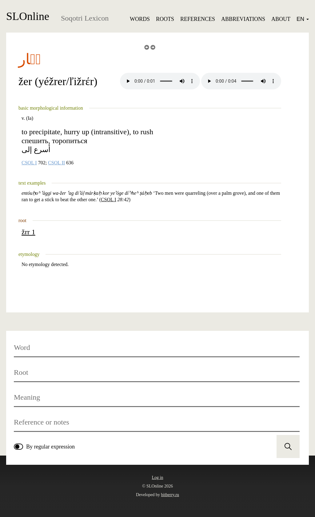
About (280, 19)
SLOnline (27, 16)
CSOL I (29, 162)
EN (303, 19)
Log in (157, 477)
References (197, 19)
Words (140, 19)
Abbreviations (243, 19)
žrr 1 (28, 232)
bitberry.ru (170, 494)
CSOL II (56, 162)
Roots (165, 19)
